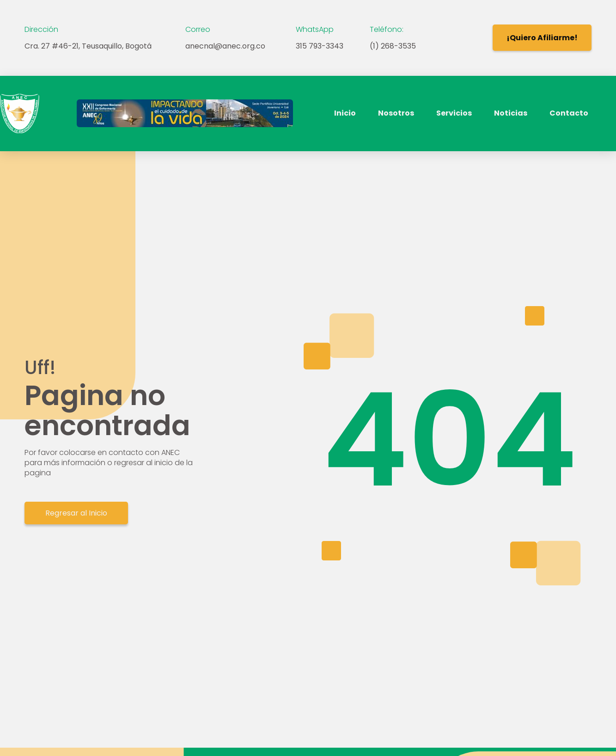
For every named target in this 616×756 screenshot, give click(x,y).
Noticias (510, 113)
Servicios (454, 113)
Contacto (568, 113)
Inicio (345, 113)
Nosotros (396, 113)
